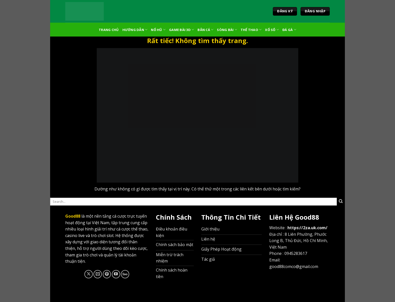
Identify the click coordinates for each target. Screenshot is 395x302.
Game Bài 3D (181, 29)
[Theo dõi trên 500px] (125, 274)
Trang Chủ (109, 29)
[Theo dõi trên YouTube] (116, 274)
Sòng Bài (227, 29)
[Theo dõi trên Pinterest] (107, 274)
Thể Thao (251, 29)
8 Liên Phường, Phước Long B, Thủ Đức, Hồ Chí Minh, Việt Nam (298, 240)
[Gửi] (341, 201)
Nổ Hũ (158, 29)
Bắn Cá (205, 29)
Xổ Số (272, 29)
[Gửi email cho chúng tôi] (97, 274)
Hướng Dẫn (135, 29)
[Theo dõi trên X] (88, 274)
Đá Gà (289, 29)
